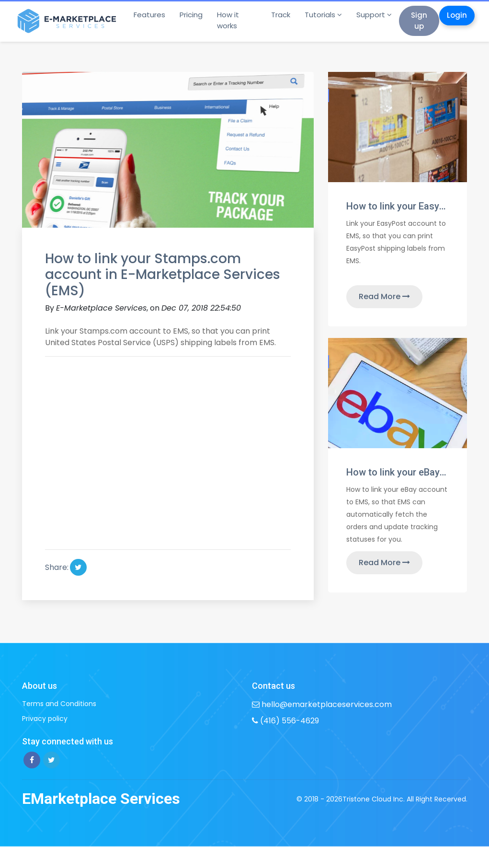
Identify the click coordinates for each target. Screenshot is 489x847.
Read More (384, 296)
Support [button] (370, 15)
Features (149, 15)
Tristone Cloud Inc (372, 799)
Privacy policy (45, 718)
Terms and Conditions (59, 703)
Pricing (191, 15)
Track (280, 15)
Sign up (419, 20)
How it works (228, 20)
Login (457, 15)
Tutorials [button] (320, 15)
